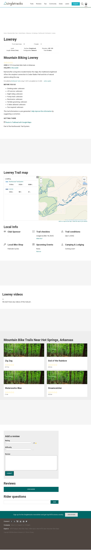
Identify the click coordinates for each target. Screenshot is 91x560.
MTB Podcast (14, 529)
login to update (69, 238)
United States (22, 33)
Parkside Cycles (13, 249)
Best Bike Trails (23, 529)
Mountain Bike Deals (53, 529)
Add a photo (28, 44)
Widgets (27, 525)
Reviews (38, 4)
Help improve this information (41, 111)
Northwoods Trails (15, 81)
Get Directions (17, 44)
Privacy (32, 532)
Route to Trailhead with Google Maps (18, 122)
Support (75, 4)
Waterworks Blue (13, 388)
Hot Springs (35, 33)
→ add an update (47, 81)
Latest (67, 4)
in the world (14, 68)
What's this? (39, 238)
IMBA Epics (32, 529)
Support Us (21, 525)
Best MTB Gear (41, 529)
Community (52, 4)
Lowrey (53, 33)
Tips (45, 4)
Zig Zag (8, 361)
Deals (61, 4)
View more (31, 489)
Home (5, 33)
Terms (27, 532)
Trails (32, 4)
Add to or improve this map (65, 221)
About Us (14, 525)
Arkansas (28, 33)
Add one (38, 251)
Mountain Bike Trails (13, 33)
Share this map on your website (80, 221)
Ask (54, 502)
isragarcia (39, 236)
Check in (44, 44)
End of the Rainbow (57, 361)
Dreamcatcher (55, 388)
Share (37, 44)
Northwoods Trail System (45, 33)
